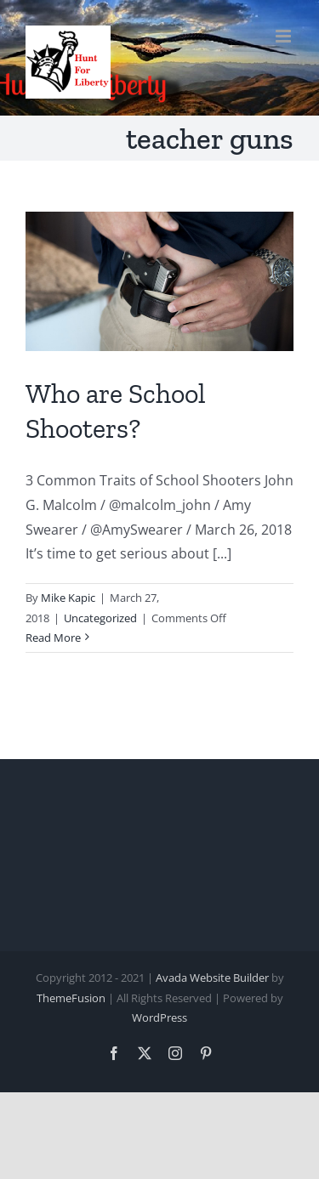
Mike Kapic (68, 597)
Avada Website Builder (212, 977)
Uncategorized (100, 618)
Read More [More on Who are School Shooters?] (53, 637)
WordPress (159, 1017)
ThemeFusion (71, 998)
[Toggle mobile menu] (284, 36)
